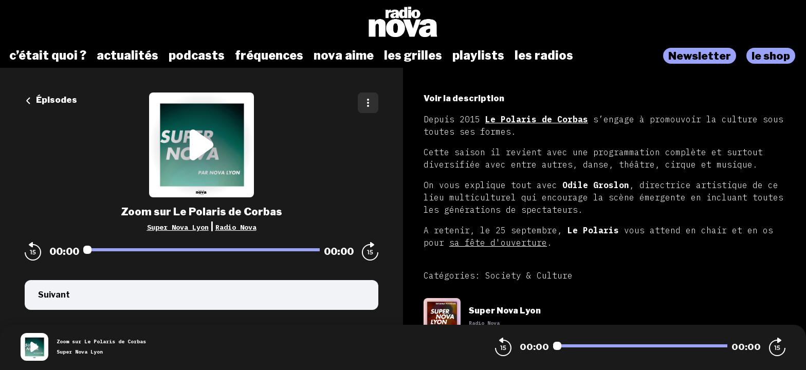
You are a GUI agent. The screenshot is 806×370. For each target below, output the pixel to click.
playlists (478, 55)
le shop (771, 55)
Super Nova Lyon (178, 227)
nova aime (344, 55)
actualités (127, 55)
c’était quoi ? (47, 55)
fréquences (269, 55)
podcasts (197, 55)
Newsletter (699, 55)
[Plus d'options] (368, 102)
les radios (544, 55)
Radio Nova (236, 227)
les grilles (413, 55)
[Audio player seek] (201, 249)
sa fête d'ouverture (498, 242)
